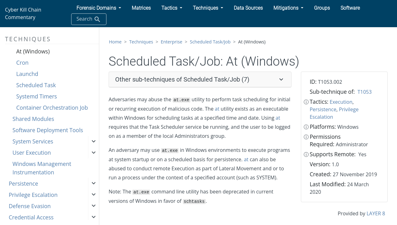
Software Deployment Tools (47, 130)
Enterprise (171, 42)
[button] (98, 8)
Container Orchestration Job (52, 107)
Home (115, 42)
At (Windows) (33, 51)
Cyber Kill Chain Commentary (23, 13)
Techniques (141, 42)
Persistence (23, 183)
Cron (22, 62)
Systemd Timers (36, 96)
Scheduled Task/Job (210, 42)
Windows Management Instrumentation (41, 168)
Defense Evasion (30, 206)
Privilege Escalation (33, 194)
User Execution (31, 152)
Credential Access (31, 217)
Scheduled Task (36, 85)
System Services (32, 141)
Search (88, 19)
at (217, 108)
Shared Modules (33, 118)
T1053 (364, 91)
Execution (341, 101)
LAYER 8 (375, 213)
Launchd (27, 74)
